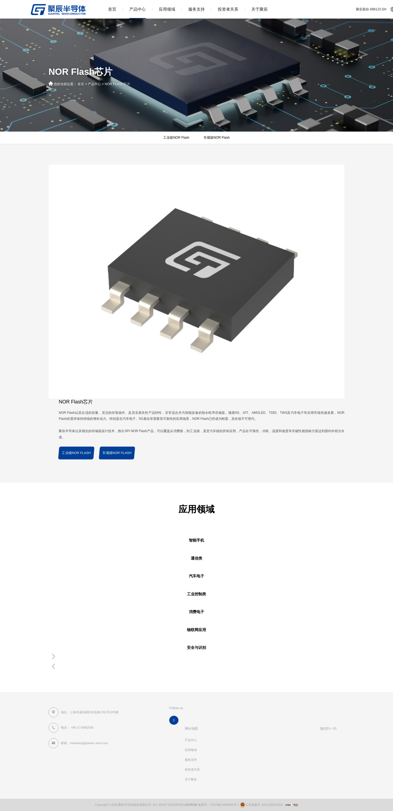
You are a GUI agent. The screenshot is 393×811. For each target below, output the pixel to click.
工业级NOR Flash (176, 137)
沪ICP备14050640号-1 (224, 804)
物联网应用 (196, 630)
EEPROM (191, 804)
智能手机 (196, 540)
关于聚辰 (259, 9)
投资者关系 (228, 9)
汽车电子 (196, 576)
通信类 (196, 558)
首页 (112, 9)
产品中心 (137, 9)
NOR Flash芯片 (117, 84)
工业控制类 (196, 594)
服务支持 (196, 9)
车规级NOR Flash (217, 137)
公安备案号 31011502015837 (261, 804)
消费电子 (196, 612)
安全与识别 (196, 648)
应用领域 (167, 9)
